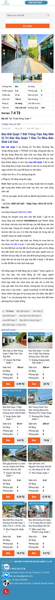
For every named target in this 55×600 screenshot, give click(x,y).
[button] (51, 36)
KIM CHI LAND (25, 212)
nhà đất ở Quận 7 (18, 244)
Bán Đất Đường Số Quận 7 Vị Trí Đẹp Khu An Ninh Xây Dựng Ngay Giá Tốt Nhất (40, 523)
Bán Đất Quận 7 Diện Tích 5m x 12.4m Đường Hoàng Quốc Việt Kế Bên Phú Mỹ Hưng (14, 410)
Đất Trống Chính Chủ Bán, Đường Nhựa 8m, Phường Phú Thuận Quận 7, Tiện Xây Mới (40, 410)
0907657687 (35, 2)
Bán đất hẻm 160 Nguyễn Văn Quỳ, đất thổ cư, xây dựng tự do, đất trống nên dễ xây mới (40, 466)
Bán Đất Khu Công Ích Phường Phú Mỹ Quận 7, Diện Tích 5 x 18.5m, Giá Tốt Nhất (14, 523)
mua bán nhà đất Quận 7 (30, 316)
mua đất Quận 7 (9, 320)
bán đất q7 (38, 311)
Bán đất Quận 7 (34, 128)
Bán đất (18, 128)
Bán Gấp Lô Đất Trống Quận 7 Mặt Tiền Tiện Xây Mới (13, 354)
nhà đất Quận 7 (9, 316)
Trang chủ (6, 128)
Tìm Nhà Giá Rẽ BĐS (20, 580)
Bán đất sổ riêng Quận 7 (31, 320)
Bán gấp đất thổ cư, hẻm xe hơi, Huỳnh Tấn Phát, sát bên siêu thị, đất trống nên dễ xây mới (14, 466)
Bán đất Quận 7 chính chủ (14, 325)
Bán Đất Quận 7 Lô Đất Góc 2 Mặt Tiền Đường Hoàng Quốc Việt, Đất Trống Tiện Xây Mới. (39, 354)
